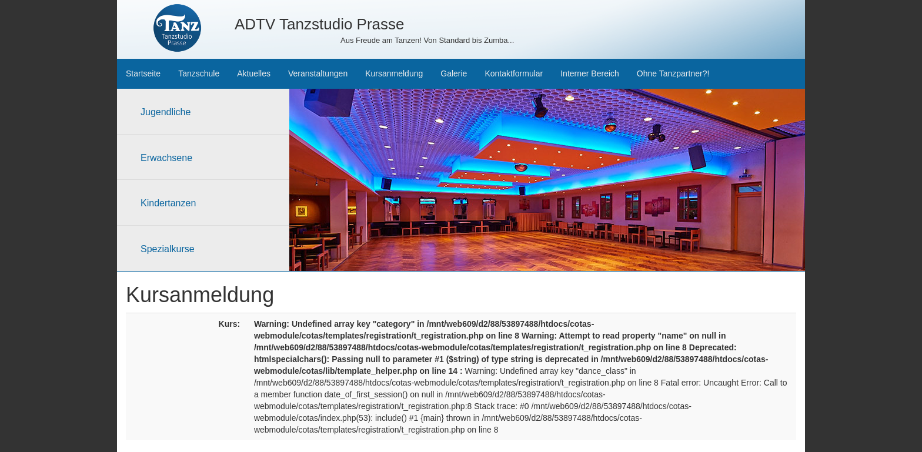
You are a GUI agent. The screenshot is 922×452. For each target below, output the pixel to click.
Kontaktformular (514, 73)
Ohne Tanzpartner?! (673, 73)
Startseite (143, 73)
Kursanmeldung (394, 73)
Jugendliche (166, 112)
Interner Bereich (589, 73)
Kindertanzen (168, 203)
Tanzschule (198, 73)
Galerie (453, 73)
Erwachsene (166, 158)
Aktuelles (253, 73)
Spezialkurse (168, 249)
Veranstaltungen (318, 73)
